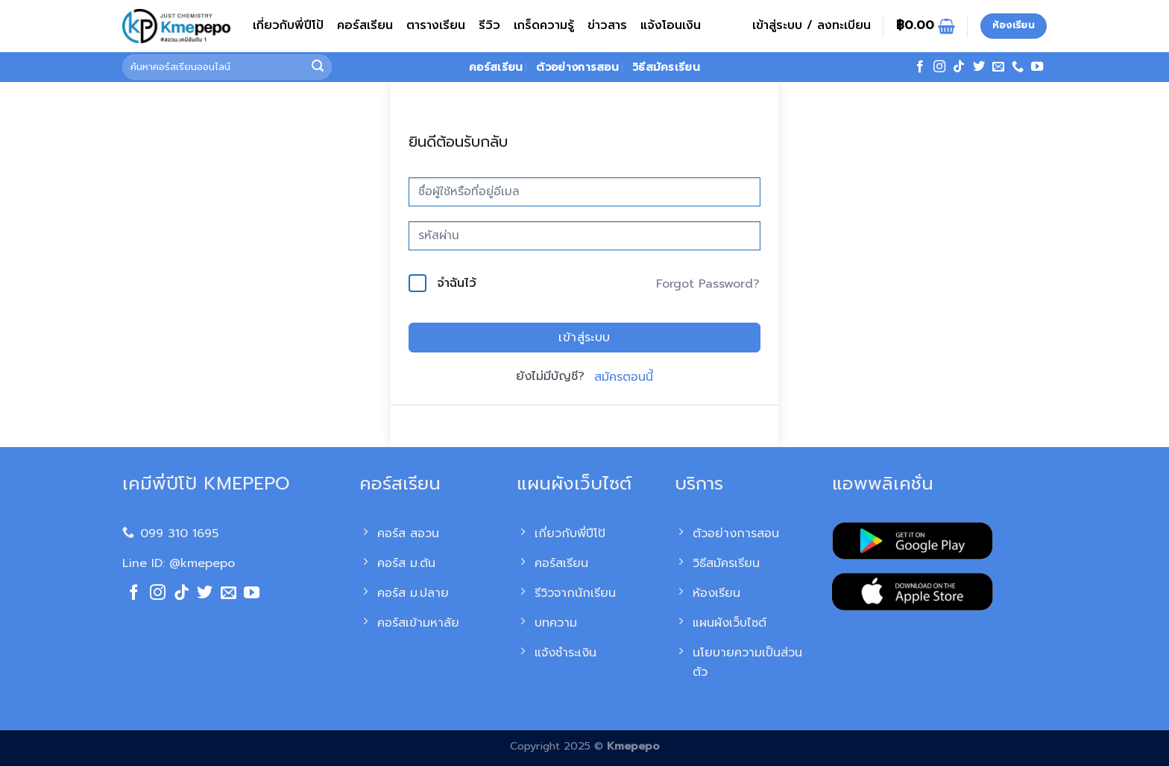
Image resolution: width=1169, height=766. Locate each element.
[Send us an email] (998, 67)
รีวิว (489, 25)
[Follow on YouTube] (1037, 67)
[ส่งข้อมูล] (318, 67)
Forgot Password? (708, 284)
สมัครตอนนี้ (623, 377)
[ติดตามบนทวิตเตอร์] (979, 67)
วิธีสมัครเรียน (666, 67)
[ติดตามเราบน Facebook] (920, 67)
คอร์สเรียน (365, 25)
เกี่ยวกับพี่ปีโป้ (288, 25)
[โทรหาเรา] (1018, 67)
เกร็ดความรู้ (544, 25)
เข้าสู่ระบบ (584, 337)
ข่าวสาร (607, 25)
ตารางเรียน (435, 25)
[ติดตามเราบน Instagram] (939, 67)
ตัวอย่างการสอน (577, 67)
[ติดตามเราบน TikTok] (959, 67)
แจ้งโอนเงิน (670, 25)
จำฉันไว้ (456, 283)
